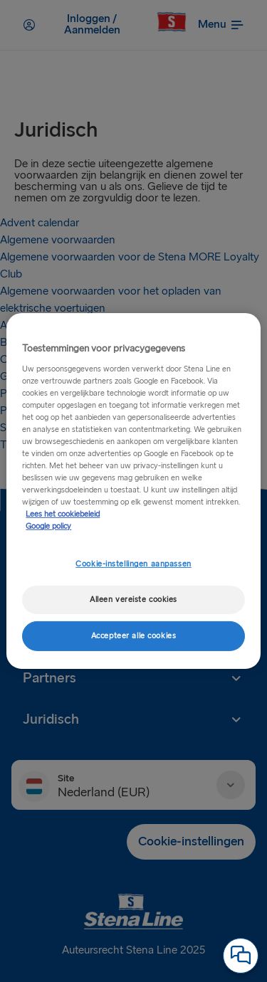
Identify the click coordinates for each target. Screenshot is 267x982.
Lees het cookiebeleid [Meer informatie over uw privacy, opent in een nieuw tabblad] (63, 514)
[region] (133, 491)
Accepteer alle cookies (134, 635)
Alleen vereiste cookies (133, 599)
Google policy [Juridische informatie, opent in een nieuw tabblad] (48, 526)
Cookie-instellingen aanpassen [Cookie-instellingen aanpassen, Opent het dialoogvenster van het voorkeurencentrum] (133, 564)
